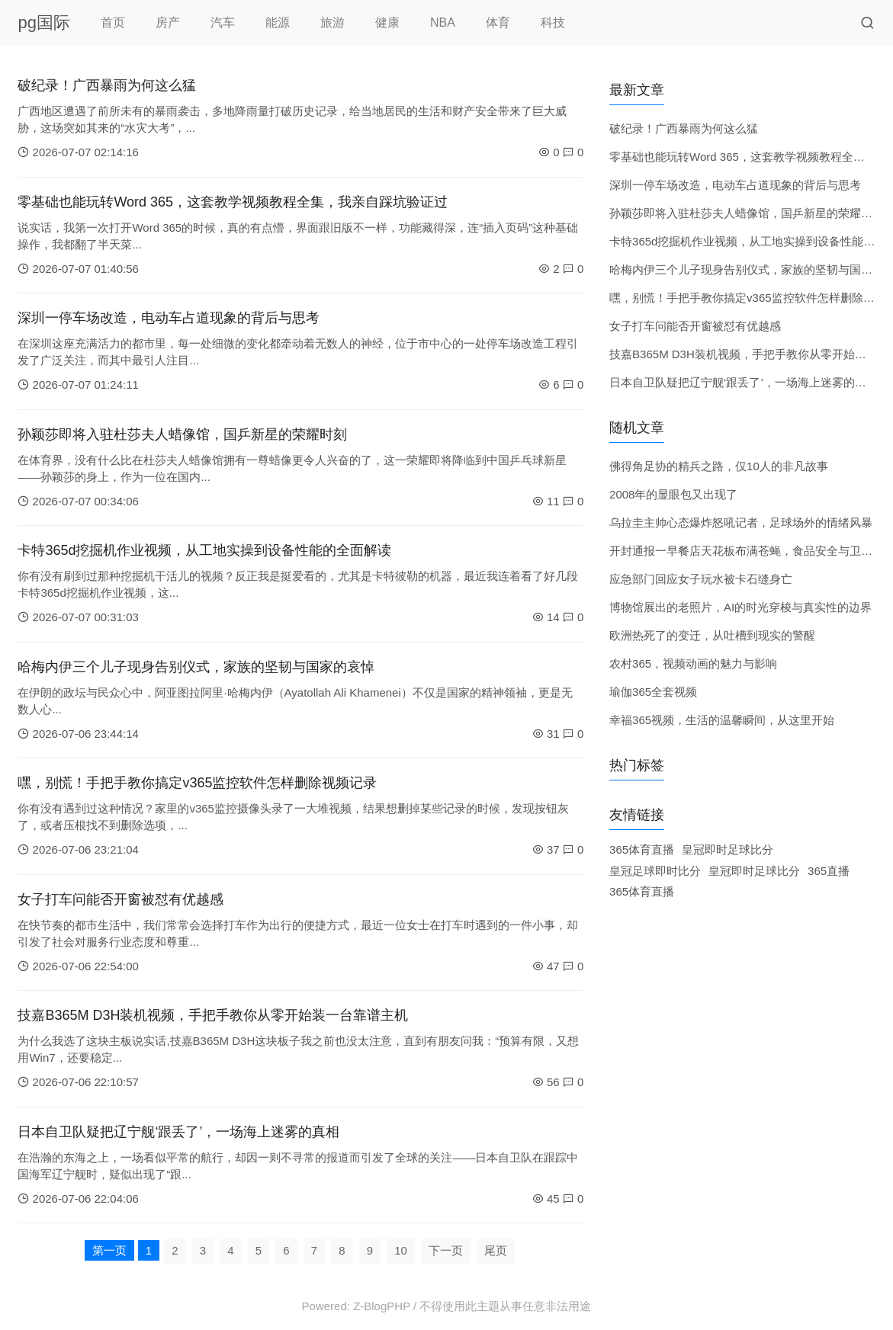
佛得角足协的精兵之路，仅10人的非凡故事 (718, 466)
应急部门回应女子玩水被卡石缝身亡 (700, 578)
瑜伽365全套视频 (653, 691)
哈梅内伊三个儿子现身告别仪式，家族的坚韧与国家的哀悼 (196, 667)
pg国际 (43, 22)
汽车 (222, 22)
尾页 (495, 1250)
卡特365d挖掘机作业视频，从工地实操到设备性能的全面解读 (204, 550)
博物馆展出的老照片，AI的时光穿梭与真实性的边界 (740, 607)
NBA (442, 22)
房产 (168, 22)
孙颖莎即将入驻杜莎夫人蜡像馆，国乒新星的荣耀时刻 (182, 434)
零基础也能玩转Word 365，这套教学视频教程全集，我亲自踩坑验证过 (233, 202)
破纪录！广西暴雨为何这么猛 (107, 85)
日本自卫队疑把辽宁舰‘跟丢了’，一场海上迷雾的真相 (178, 1131)
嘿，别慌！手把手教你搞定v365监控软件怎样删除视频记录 (197, 782)
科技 (553, 22)
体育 (498, 22)
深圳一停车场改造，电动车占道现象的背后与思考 (169, 317)
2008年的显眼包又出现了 (673, 494)
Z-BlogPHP (381, 1306)
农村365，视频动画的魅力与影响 (693, 663)
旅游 (332, 22)
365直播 (829, 870)
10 (400, 1250)
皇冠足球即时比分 (655, 870)
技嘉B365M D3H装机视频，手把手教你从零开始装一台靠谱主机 (213, 1015)
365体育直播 (641, 849)
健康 (387, 22)
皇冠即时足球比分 (727, 849)
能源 (277, 22)
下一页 (446, 1250)
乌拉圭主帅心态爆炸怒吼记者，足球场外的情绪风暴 (740, 522)
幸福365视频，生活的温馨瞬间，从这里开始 (721, 719)
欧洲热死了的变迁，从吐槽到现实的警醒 (712, 635)
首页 (113, 22)
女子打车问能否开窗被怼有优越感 (120, 899)
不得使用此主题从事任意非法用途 (505, 1306)
